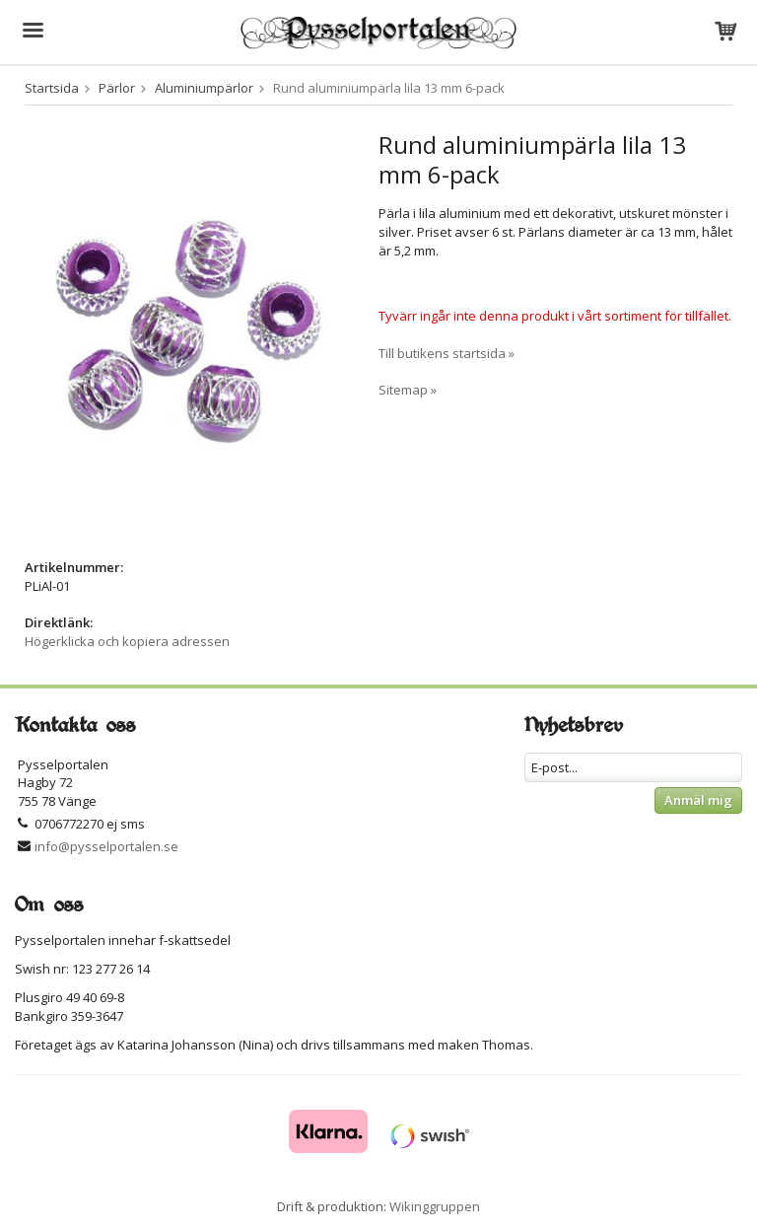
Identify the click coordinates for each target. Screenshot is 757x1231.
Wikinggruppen (434, 1206)
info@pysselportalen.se (106, 846)
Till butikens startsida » (446, 353)
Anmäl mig (698, 800)
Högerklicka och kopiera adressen (127, 641)
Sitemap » (407, 389)
